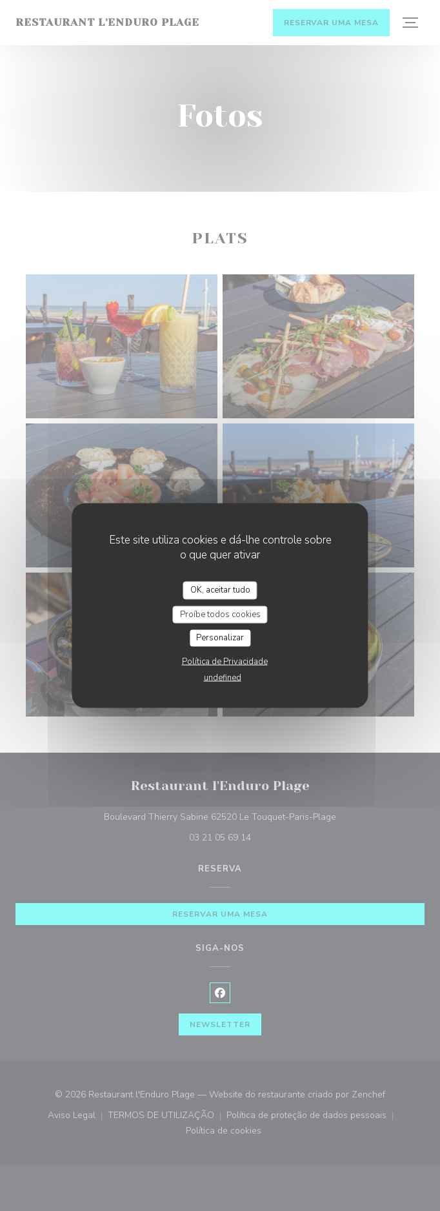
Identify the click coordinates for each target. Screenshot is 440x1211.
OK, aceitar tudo (220, 590)
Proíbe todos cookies (220, 614)
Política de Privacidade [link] (225, 661)
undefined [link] (222, 677)
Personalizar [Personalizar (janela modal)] (220, 638)
